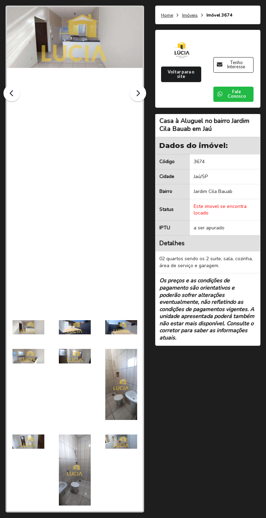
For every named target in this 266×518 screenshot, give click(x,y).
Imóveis (190, 15)
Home (167, 15)
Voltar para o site (181, 74)
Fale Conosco (231, 94)
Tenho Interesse (231, 65)
